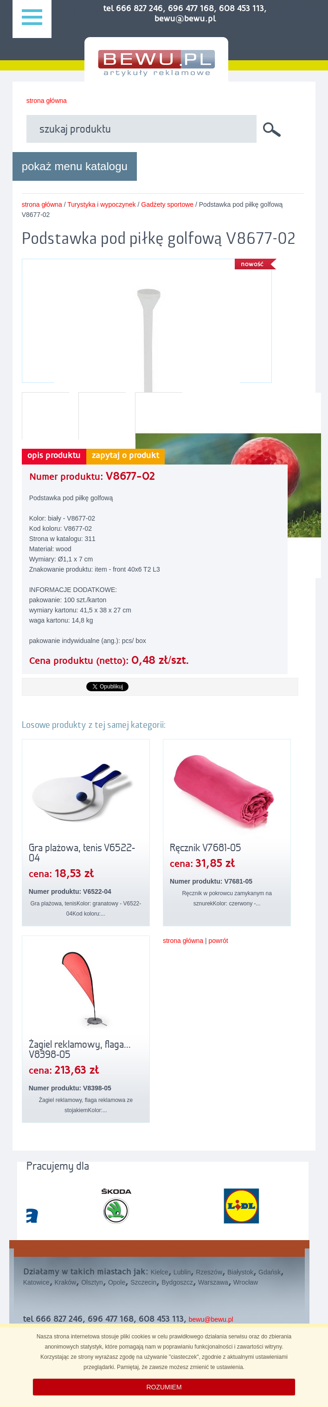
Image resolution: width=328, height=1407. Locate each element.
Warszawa (213, 1282)
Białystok (240, 1272)
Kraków (66, 1282)
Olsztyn (92, 1282)
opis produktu (54, 456)
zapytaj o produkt (125, 456)
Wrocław (245, 1282)
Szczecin (143, 1282)
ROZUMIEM (163, 1387)
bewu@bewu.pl (211, 1319)
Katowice (36, 1282)
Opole (116, 1282)
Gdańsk (269, 1272)
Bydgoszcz (177, 1282)
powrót (218, 940)
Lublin (182, 1272)
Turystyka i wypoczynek (101, 204)
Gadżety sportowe (167, 204)
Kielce (159, 1272)
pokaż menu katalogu (75, 166)
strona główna (46, 100)
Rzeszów (209, 1272)
